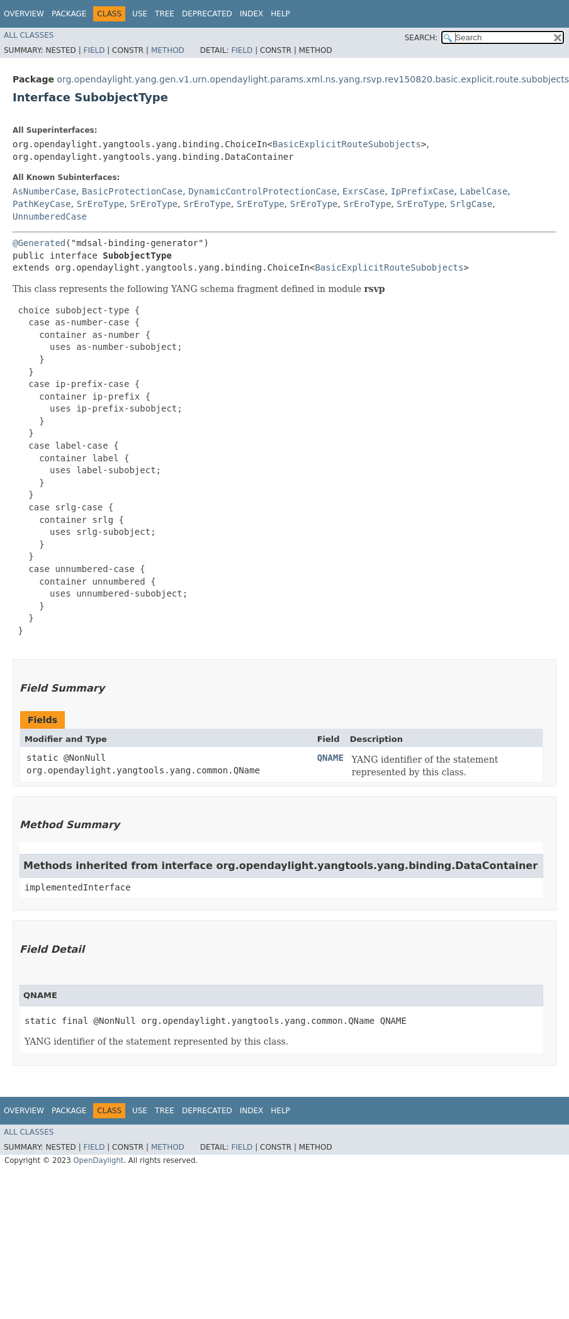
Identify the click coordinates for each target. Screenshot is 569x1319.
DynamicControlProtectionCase (262, 191)
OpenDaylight (98, 1160)
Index (252, 13)
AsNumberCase (44, 191)
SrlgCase (471, 204)
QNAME (330, 758)
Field (93, 50)
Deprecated (207, 13)
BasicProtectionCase (132, 191)
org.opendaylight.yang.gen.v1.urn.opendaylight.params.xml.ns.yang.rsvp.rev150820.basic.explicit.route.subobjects (313, 79)
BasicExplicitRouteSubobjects (347, 144)
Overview (24, 13)
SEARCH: (421, 37)
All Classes (29, 35)
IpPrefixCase (422, 191)
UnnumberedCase (50, 216)
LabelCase (483, 191)
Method (167, 50)
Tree (164, 13)
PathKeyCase (42, 204)
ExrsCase (363, 191)
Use (139, 13)
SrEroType (101, 204)
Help (280, 13)
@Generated (39, 243)
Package (69, 13)
